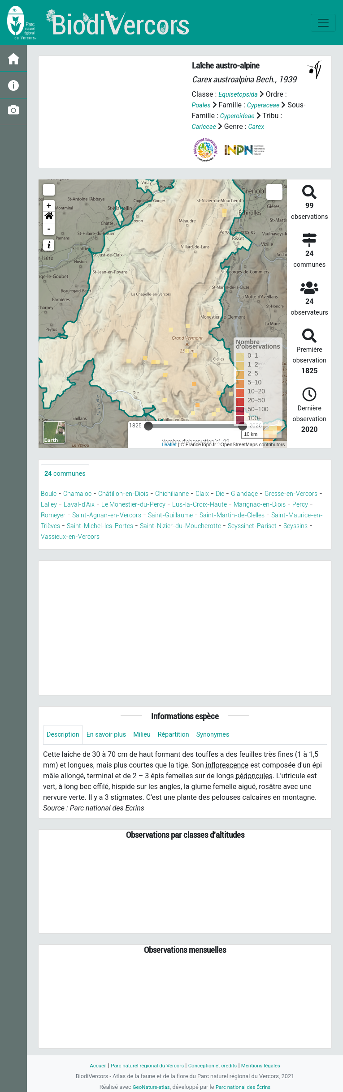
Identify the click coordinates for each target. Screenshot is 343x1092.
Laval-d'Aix (114, 505)
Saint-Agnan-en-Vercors (172, 516)
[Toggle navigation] (323, 23)
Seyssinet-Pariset (115, 537)
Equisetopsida (240, 94)
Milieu (151, 736)
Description (65, 736)
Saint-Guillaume (244, 516)
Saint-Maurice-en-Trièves (120, 526)
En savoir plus (112, 736)
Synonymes (228, 736)
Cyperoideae (257, 115)
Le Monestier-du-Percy (175, 505)
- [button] (49, 229)
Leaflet (169, 444)
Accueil (88, 1065)
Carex (260, 126)
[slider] (148, 426)
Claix (223, 494)
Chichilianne (188, 494)
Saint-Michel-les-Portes (205, 526)
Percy (83, 516)
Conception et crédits (215, 1065)
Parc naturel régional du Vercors (143, 1065)
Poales (202, 105)
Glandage (270, 494)
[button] (49, 217)
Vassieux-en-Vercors (218, 537)
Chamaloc (81, 494)
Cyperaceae (267, 105)
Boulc (50, 494)
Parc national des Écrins (245, 1086)
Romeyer (112, 516)
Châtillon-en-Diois (133, 494)
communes (67, 474)
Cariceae (205, 126)
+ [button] (49, 205)
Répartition (185, 736)
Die (243, 494)
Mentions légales (269, 1065)
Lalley (80, 505)
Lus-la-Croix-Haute (249, 505)
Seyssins (164, 537)
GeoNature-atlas (148, 1086)
